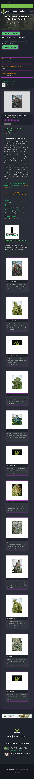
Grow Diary (22, 195)
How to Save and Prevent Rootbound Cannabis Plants (19, 747)
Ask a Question (11, 47)
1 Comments (8, 124)
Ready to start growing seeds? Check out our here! (16, 185)
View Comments (12, 33)
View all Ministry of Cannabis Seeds (14, 249)
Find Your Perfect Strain (17, 6)
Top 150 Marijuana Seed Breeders (17, 22)
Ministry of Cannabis (17, 24)
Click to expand (6, 61)
